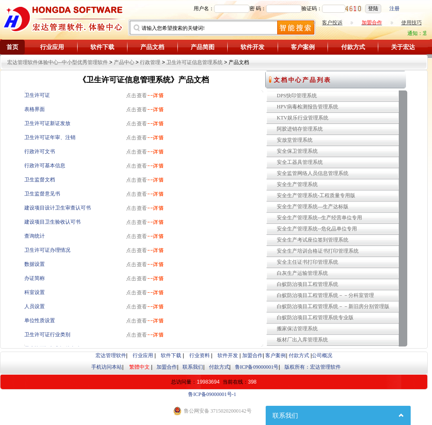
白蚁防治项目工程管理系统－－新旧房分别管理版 (333, 306)
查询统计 (34, 236)
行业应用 (52, 47)
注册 (394, 9)
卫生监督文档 (39, 180)
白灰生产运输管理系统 (302, 273)
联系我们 (193, 367)
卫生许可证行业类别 (47, 335)
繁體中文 (139, 367)
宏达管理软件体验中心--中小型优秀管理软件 (57, 62)
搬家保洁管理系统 (297, 329)
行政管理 (150, 62)
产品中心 (124, 62)
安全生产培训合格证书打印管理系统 (318, 251)
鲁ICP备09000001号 (257, 367)
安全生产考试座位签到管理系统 (312, 240)
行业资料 (199, 355)
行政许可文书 (39, 151)
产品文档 (152, 47)
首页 (12, 47)
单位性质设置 (39, 320)
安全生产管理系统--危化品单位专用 (317, 229)
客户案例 (303, 47)
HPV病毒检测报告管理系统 (307, 107)
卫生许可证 (37, 95)
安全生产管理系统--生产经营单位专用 (319, 218)
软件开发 (252, 47)
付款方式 (353, 47)
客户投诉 (332, 23)
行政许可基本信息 (44, 166)
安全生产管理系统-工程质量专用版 (316, 195)
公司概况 (322, 355)
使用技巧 (411, 23)
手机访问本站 (106, 367)
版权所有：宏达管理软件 (312, 367)
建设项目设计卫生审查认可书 (57, 208)
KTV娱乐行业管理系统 (302, 118)
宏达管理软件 (111, 355)
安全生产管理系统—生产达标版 (312, 207)
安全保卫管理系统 (297, 151)
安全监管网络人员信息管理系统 (312, 173)
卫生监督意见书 (42, 194)
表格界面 (34, 109)
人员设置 (34, 306)
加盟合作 (252, 355)
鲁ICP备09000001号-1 (212, 394)
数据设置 (34, 264)
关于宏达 (403, 47)
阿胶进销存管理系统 (300, 129)
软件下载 (102, 47)
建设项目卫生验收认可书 (52, 222)
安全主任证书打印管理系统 (307, 262)
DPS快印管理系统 (297, 96)
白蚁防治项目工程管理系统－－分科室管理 (325, 295)
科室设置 (34, 292)
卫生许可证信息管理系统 (194, 62)
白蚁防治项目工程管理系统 (307, 284)
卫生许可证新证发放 (47, 123)
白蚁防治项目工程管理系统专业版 (315, 317)
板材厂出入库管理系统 (302, 340)
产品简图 (203, 47)
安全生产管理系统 (297, 184)
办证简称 (34, 278)
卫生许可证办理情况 (47, 250)
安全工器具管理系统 (300, 162)
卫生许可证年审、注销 (49, 137)
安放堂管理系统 (295, 140)
